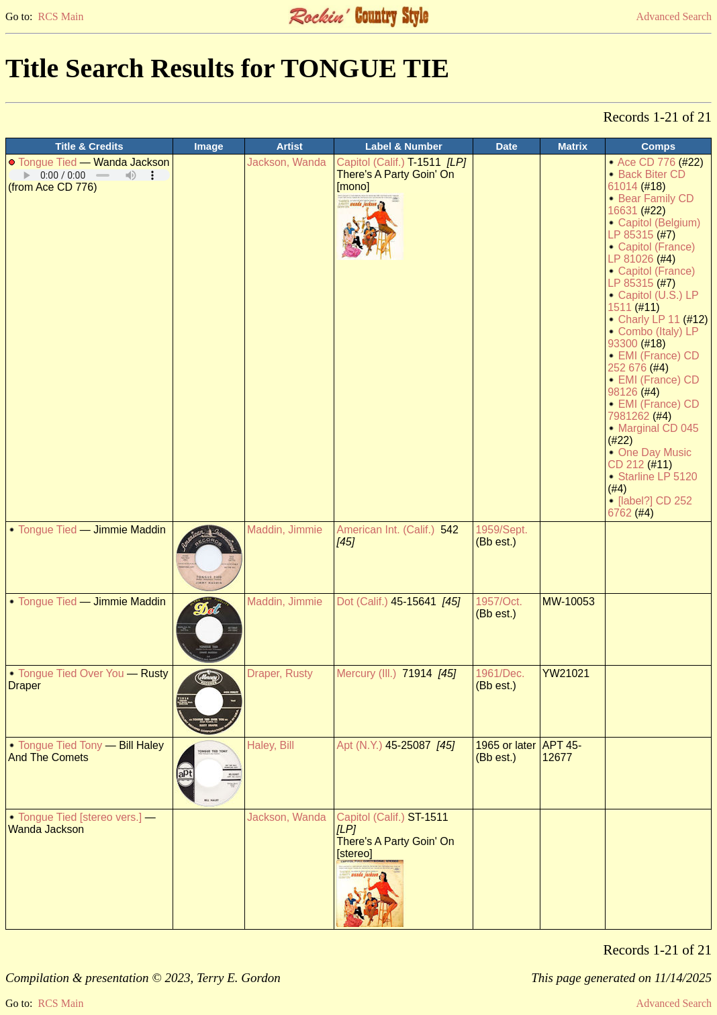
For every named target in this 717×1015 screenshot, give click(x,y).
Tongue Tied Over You (71, 673)
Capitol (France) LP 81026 (651, 253)
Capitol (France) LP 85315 (651, 277)
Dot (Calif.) (361, 601)
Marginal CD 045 (658, 428)
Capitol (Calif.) (370, 162)
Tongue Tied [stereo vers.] (80, 817)
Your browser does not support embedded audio (89, 175)
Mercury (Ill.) (366, 673)
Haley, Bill (270, 745)
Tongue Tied (47, 162)
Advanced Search (674, 16)
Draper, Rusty (280, 673)
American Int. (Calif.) (385, 529)
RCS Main (60, 16)
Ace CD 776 (646, 162)
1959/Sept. (501, 529)
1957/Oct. (498, 601)
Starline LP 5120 (658, 476)
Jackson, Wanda (286, 162)
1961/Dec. (499, 673)
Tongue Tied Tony (60, 745)
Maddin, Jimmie (284, 529)
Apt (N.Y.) (359, 745)
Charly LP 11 (649, 319)
